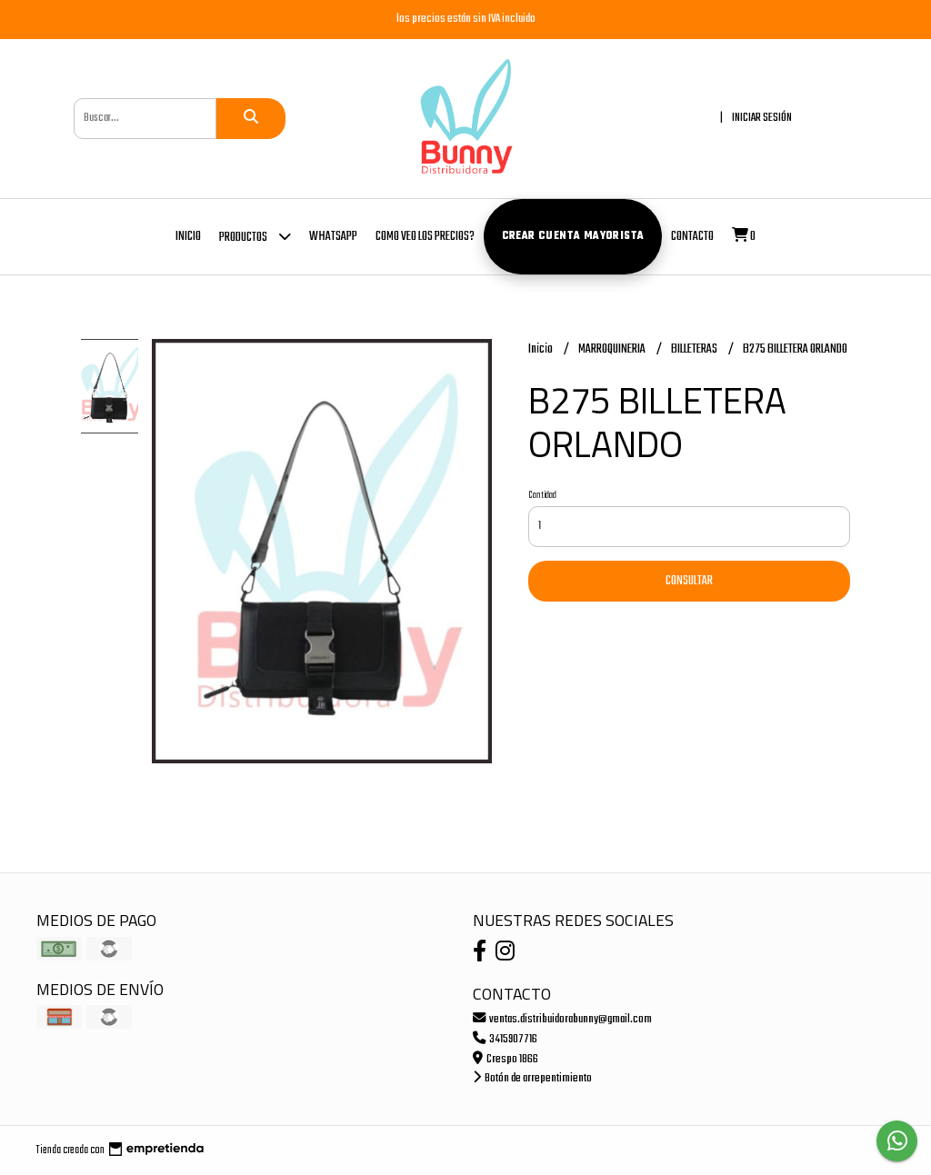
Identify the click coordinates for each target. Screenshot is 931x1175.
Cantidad (542, 495)
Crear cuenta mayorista (573, 236)
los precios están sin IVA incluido (466, 18)
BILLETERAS (695, 349)
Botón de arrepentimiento (532, 1078)
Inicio (188, 236)
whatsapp (333, 236)
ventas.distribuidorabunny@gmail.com (562, 1019)
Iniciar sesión (762, 117)
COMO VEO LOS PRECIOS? (425, 236)
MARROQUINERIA (612, 349)
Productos (255, 236)
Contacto (692, 236)
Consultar (689, 581)
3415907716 (505, 1039)
